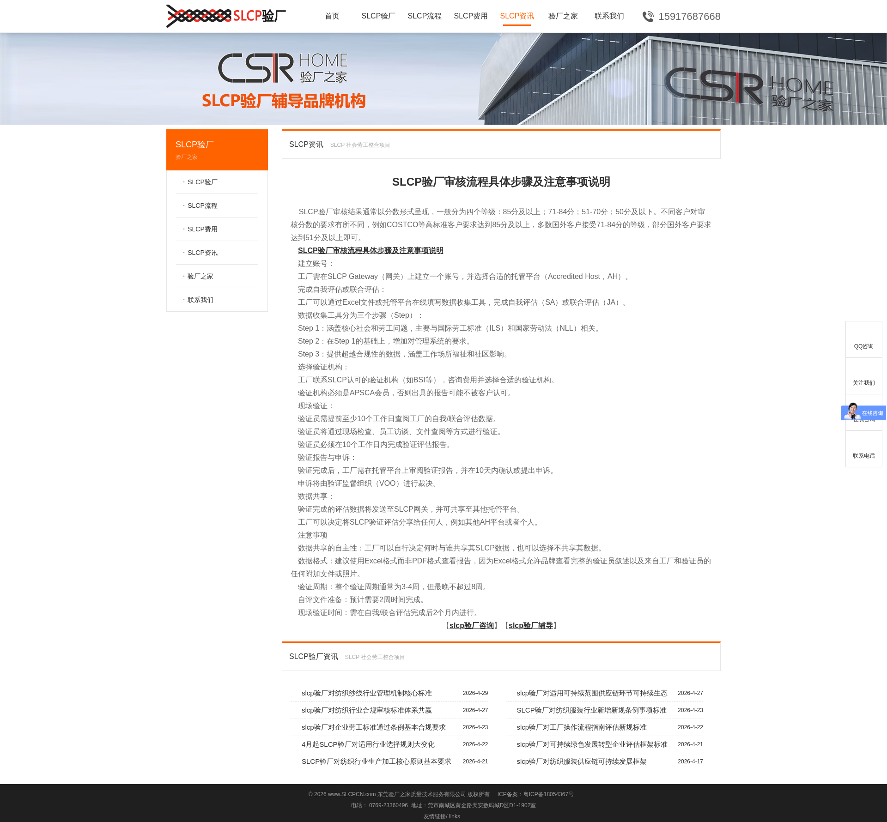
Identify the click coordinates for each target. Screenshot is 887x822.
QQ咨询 (864, 338)
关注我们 (864, 374)
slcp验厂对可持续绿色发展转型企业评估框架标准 (605, 744)
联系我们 (609, 16)
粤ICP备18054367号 (548, 794)
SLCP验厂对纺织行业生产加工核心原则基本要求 (389, 761)
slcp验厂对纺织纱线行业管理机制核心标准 (389, 693)
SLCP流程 (425, 16)
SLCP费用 (471, 16)
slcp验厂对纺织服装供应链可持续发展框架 (605, 761)
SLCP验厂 (379, 16)
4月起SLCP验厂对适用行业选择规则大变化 (389, 744)
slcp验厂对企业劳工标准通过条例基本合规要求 (389, 727)
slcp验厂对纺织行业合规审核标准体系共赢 (389, 710)
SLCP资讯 (517, 16)
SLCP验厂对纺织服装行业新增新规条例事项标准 (605, 710)
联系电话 (864, 447)
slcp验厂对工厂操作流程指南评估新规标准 (605, 727)
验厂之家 (563, 16)
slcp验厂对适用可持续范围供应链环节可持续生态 (605, 693)
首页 (332, 16)
